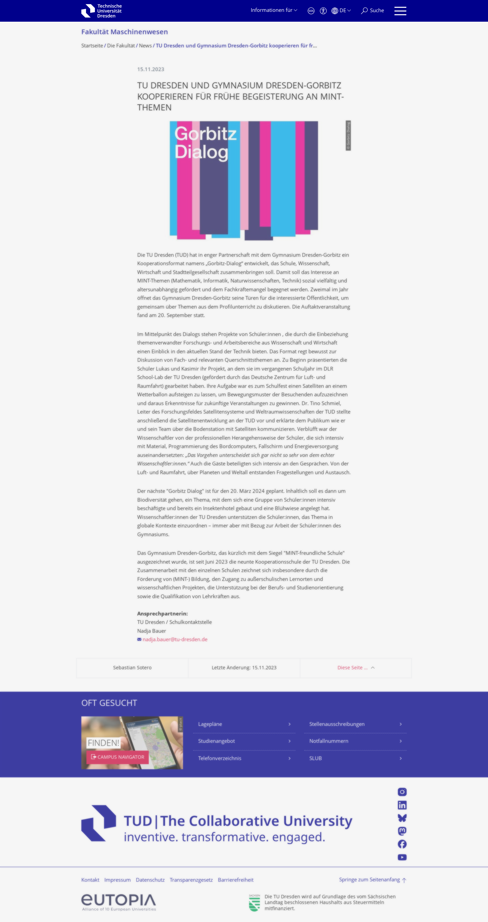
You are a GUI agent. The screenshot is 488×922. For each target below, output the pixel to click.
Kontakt (90, 880)
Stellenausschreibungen (337, 724)
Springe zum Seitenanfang (369, 880)
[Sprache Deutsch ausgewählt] (341, 11)
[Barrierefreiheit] (323, 11)
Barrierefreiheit (235, 880)
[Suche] (372, 11)
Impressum (117, 880)
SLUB (315, 758)
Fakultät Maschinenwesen (124, 32)
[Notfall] (311, 11)
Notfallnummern (328, 741)
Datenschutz (150, 880)
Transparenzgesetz (191, 880)
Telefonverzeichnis (219, 758)
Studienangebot (216, 741)
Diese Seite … (353, 668)
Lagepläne (210, 724)
